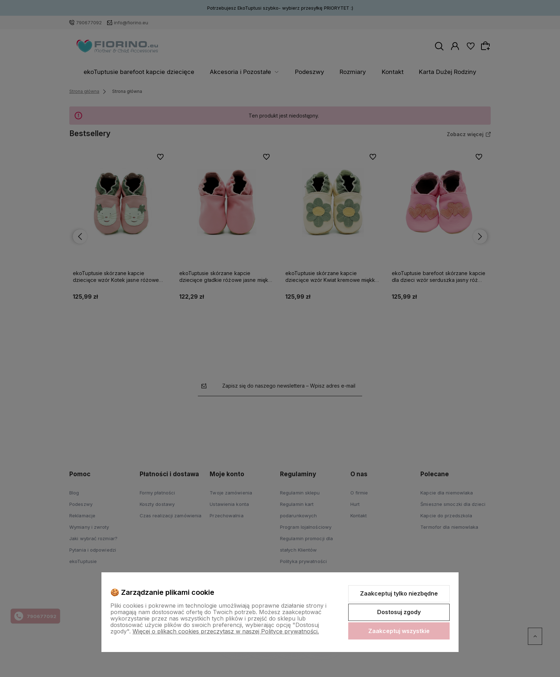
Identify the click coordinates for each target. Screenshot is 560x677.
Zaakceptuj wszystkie (399, 630)
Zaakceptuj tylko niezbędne (399, 593)
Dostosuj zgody (399, 612)
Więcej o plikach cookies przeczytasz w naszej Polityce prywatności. (225, 631)
